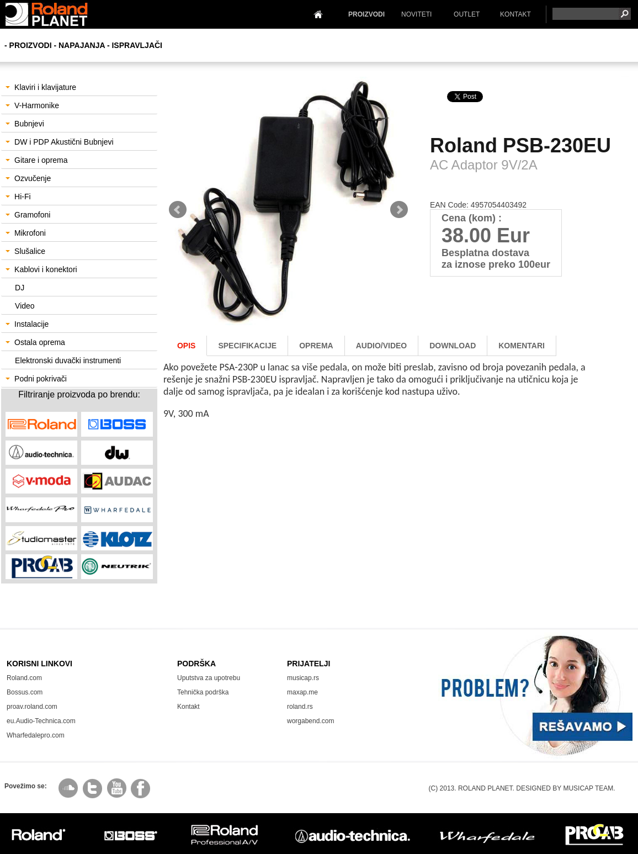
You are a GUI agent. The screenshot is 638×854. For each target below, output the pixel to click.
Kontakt (188, 706)
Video (25, 305)
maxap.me (302, 692)
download (452, 345)
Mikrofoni (26, 233)
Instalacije (27, 324)
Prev (178, 210)
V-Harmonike (32, 105)
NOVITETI (416, 14)
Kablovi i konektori (41, 269)
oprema (316, 345)
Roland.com (24, 678)
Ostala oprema (35, 342)
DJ (19, 287)
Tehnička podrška (202, 692)
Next (399, 210)
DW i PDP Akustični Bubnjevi (59, 141)
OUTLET (467, 14)
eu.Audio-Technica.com (41, 721)
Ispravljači (136, 45)
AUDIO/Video (381, 345)
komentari (521, 345)
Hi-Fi (18, 196)
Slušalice (25, 251)
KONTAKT (515, 14)
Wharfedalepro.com (36, 735)
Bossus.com (24, 692)
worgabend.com (310, 721)
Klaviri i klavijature (41, 87)
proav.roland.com (32, 706)
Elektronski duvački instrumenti (68, 360)
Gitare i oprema (36, 160)
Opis (186, 345)
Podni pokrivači (36, 378)
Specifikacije (247, 345)
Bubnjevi (25, 123)
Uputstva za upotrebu (208, 678)
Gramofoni (28, 214)
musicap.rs (303, 678)
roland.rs (300, 706)
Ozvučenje (28, 178)
